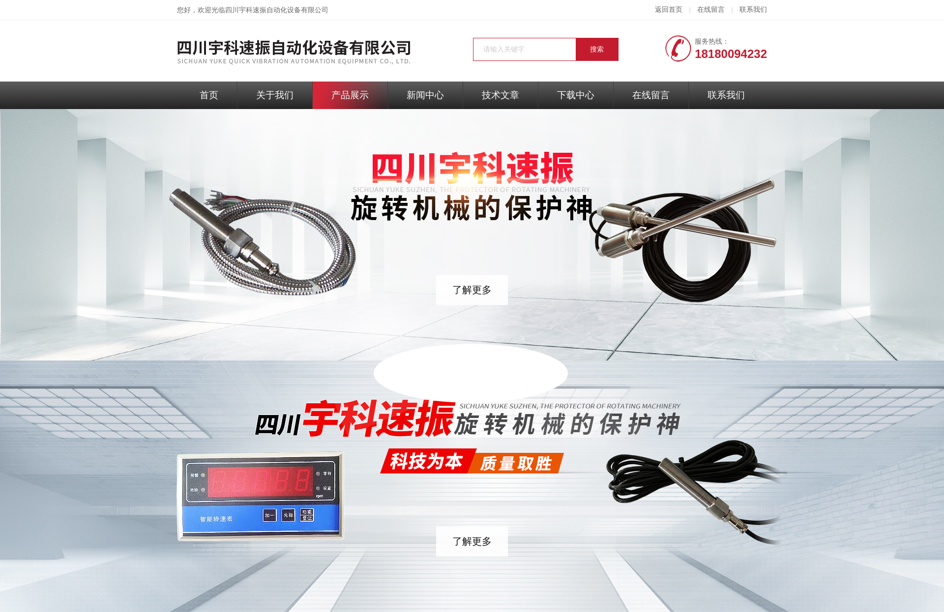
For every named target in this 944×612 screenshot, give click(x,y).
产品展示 (350, 95)
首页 (209, 95)
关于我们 (275, 95)
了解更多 (472, 289)
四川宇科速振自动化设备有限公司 (276, 10)
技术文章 (500, 95)
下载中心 (575, 95)
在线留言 (711, 9)
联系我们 (753, 9)
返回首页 (668, 9)
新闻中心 (425, 95)
